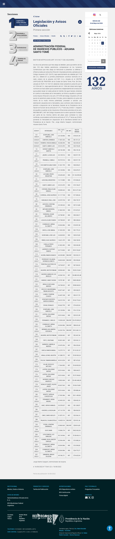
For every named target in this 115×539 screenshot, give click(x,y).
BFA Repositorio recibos (67, 489)
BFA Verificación (64, 492)
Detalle (53, 36)
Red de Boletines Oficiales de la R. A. (17, 499)
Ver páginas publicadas (42, 40)
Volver (36, 16)
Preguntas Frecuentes (92, 489)
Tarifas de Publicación (40, 489)
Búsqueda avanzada (96, 68)
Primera (35, 36)
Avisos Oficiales (44, 36)
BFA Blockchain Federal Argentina (15, 504)
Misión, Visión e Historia (15, 489)
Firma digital (63, 495)
